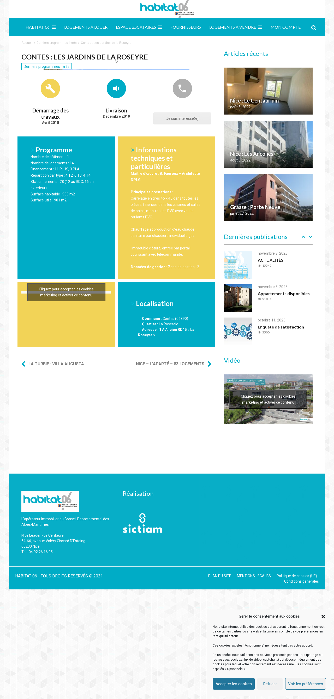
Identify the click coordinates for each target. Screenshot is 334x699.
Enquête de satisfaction (281, 326)
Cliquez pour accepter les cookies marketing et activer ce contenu (66, 439)
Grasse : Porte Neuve (255, 207)
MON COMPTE (286, 27)
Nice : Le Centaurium (254, 100)
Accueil (26, 43)
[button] (323, 616)
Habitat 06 (38, 27)
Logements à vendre (232, 27)
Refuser (270, 684)
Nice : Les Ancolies (251, 154)
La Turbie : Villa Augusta (56, 497)
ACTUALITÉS (270, 260)
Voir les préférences (305, 684)
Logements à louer (86, 27)
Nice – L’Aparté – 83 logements (170, 497)
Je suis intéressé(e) (182, 234)
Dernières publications (256, 236)
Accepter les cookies (234, 684)
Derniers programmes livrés (57, 43)
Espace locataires (136, 27)
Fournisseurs (185, 27)
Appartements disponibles (284, 293)
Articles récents (246, 53)
